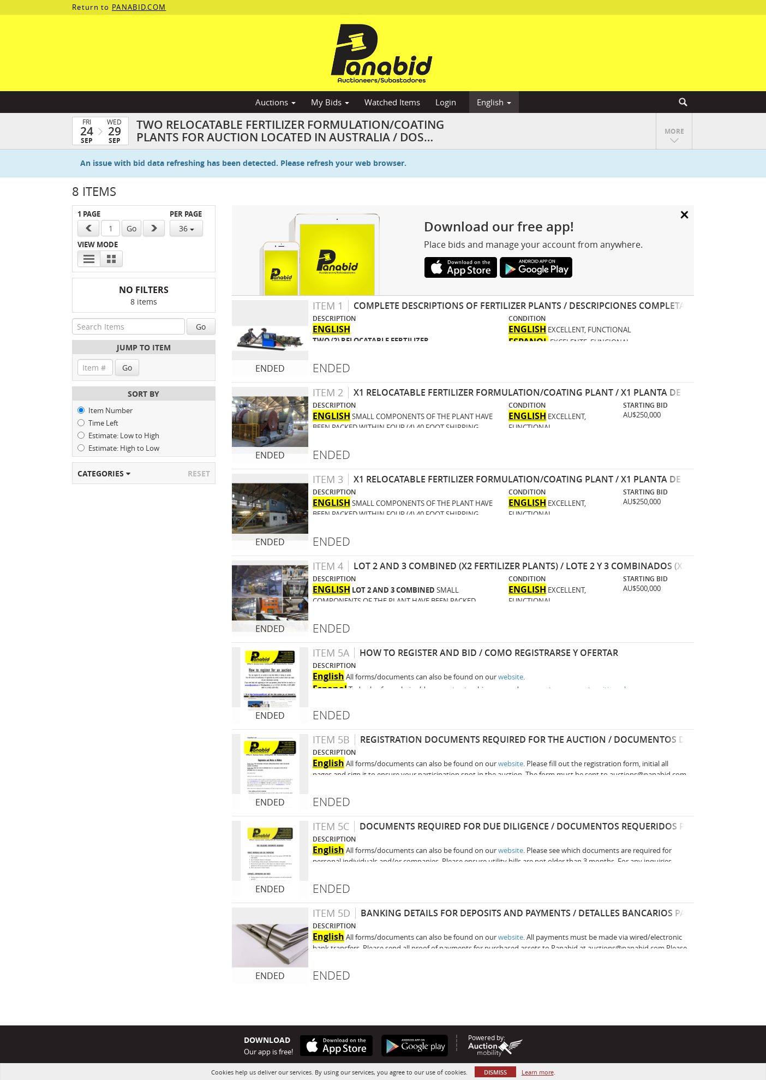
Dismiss (495, 1072)
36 (186, 228)
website (510, 677)
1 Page (88, 214)
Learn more (538, 1072)
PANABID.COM (139, 7)
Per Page (186, 214)
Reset (199, 473)
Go (131, 228)
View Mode (97, 244)
